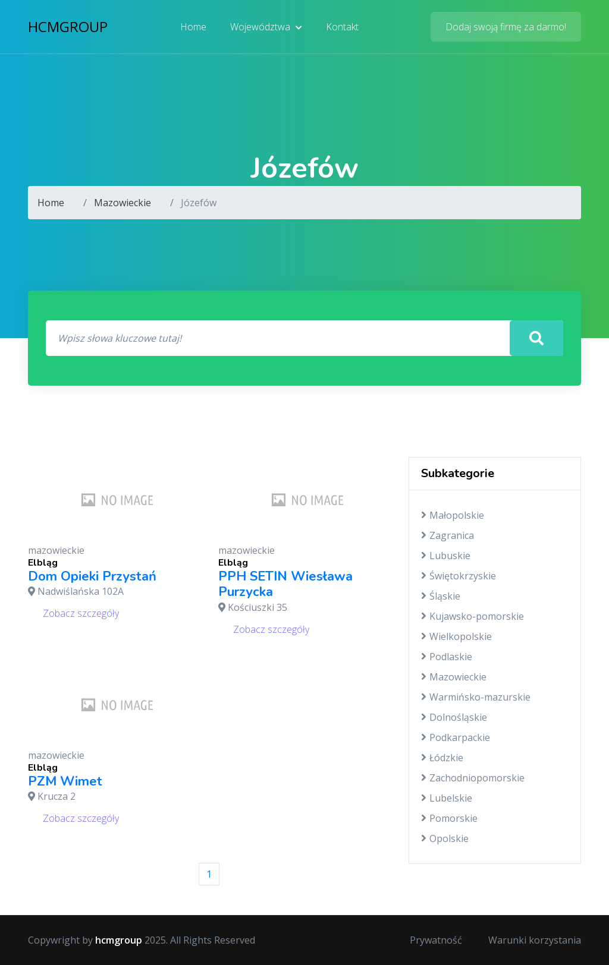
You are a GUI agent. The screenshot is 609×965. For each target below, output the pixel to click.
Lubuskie (445, 555)
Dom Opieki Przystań (92, 576)
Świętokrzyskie (458, 575)
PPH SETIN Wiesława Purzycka (285, 584)
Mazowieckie (122, 202)
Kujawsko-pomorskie (472, 616)
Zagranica (447, 535)
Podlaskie (446, 656)
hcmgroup (68, 26)
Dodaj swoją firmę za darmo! (505, 26)
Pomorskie (449, 818)
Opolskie (445, 838)
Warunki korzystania (534, 940)
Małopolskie (452, 515)
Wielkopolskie (456, 636)
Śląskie (440, 596)
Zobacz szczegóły (81, 613)
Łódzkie (442, 757)
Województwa (266, 26)
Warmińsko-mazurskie (475, 697)
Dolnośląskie (454, 717)
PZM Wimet (65, 781)
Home (193, 26)
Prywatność (436, 940)
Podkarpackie (455, 737)
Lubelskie (446, 798)
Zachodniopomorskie (473, 777)
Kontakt (342, 26)
